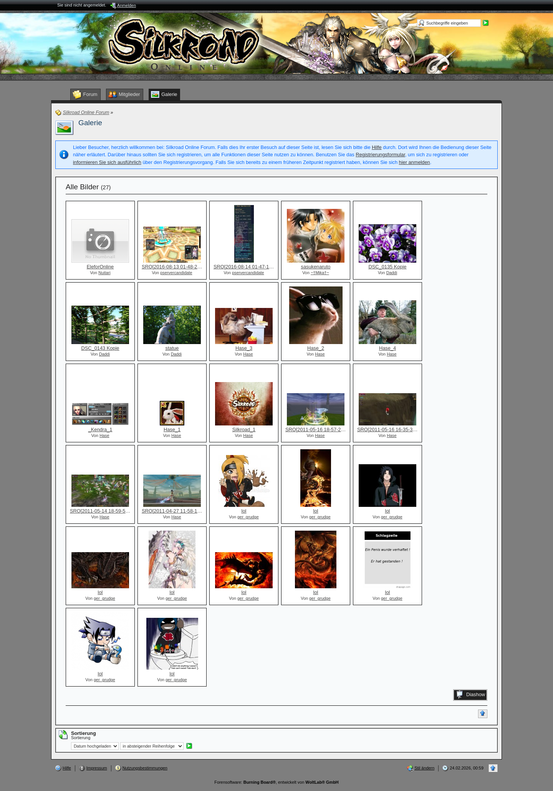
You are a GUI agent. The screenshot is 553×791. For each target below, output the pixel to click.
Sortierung (80, 737)
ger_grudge (248, 517)
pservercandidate (176, 272)
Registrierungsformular (380, 154)
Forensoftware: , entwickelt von (276, 782)
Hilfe (377, 147)
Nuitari (104, 272)
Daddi (391, 272)
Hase (248, 354)
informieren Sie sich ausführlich (107, 162)
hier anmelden (414, 162)
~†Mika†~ (320, 272)
